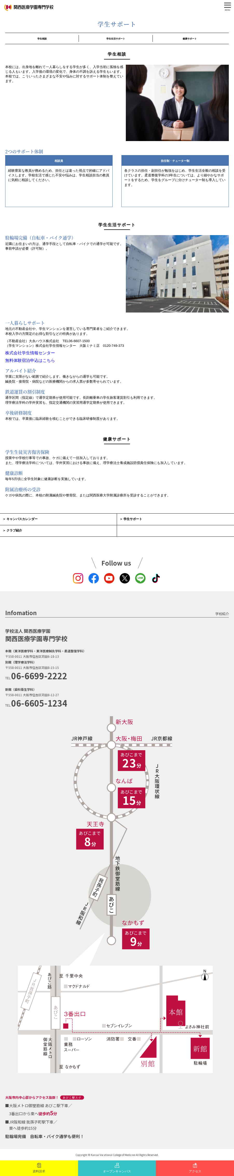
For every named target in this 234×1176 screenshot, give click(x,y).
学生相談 (42, 38)
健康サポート (190, 38)
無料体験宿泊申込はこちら (30, 360)
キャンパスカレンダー (22, 519)
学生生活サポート (115, 38)
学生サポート (132, 519)
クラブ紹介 (14, 530)
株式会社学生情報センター (30, 353)
